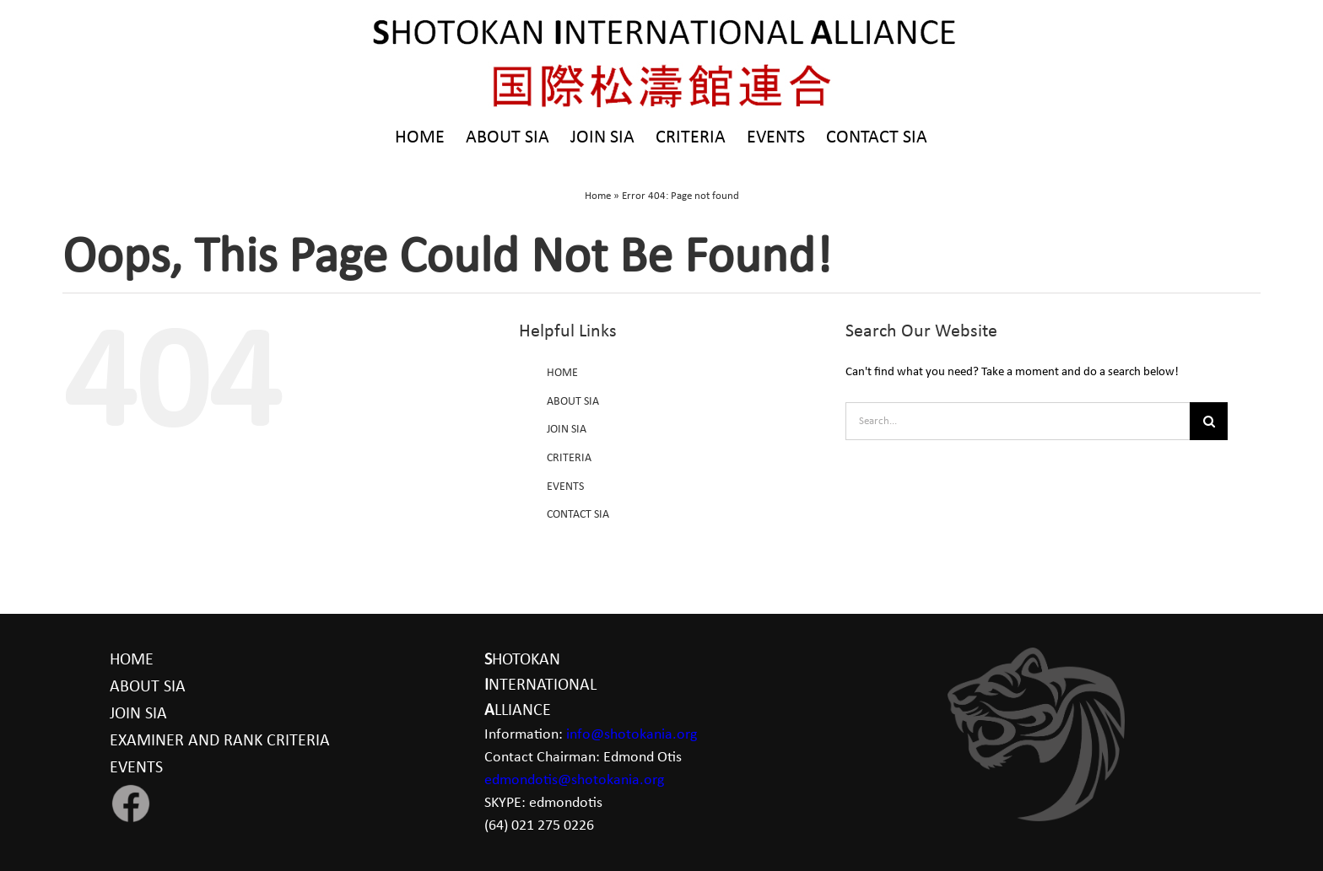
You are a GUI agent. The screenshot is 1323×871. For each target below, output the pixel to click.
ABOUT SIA (573, 401)
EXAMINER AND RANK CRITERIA (220, 741)
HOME (562, 373)
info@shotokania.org (631, 735)
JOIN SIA (566, 429)
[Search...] (1017, 421)
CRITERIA (569, 458)
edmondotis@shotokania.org (574, 780)
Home (598, 196)
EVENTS (565, 487)
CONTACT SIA (578, 514)
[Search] (1209, 421)
